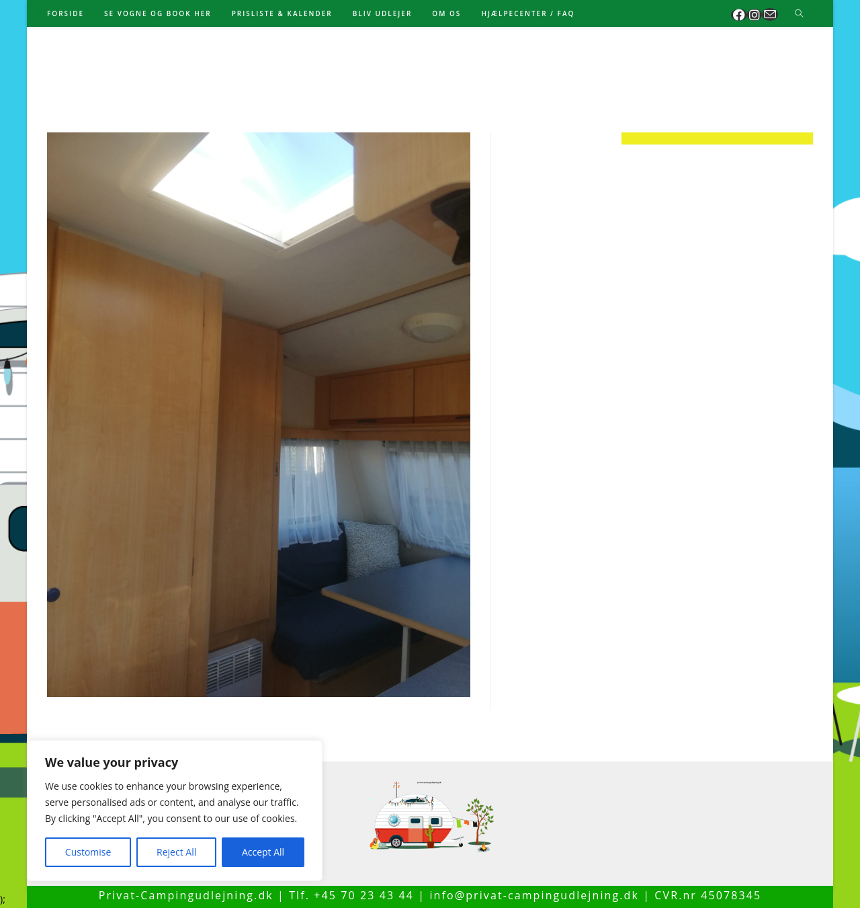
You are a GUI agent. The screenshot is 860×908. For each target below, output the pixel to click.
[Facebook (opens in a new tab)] (739, 15)
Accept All (263, 851)
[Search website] (798, 14)
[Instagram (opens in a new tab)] (754, 15)
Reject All (176, 851)
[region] (174, 810)
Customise (88, 851)
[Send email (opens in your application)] (770, 14)
